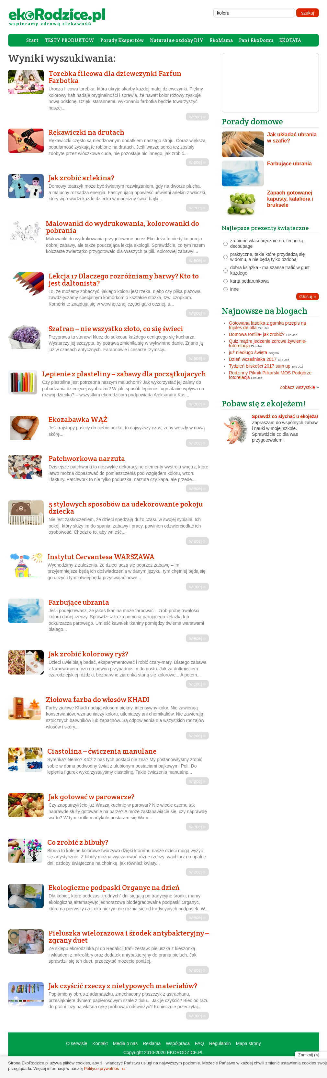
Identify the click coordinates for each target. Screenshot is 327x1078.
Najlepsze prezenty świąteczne (265, 228)
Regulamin (220, 1043)
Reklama (152, 1043)
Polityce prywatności (104, 1068)
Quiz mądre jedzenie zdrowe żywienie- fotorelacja (268, 343)
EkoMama (221, 40)
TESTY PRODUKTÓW (69, 40)
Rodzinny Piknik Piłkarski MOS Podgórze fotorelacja (270, 375)
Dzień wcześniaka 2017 (252, 359)
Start (32, 40)
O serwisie (76, 1043)
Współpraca (178, 1043)
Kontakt (99, 1043)
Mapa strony (248, 1043)
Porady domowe (252, 121)
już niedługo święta (248, 352)
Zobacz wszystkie (299, 387)
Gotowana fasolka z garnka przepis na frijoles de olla (267, 325)
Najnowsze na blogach (264, 310)
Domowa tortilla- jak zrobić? (257, 334)
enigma (273, 353)
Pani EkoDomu (256, 40)
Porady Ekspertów (122, 40)
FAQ (199, 1043)
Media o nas (125, 1043)
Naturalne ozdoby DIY (176, 40)
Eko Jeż (263, 328)
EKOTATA (290, 40)
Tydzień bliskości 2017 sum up (259, 366)
